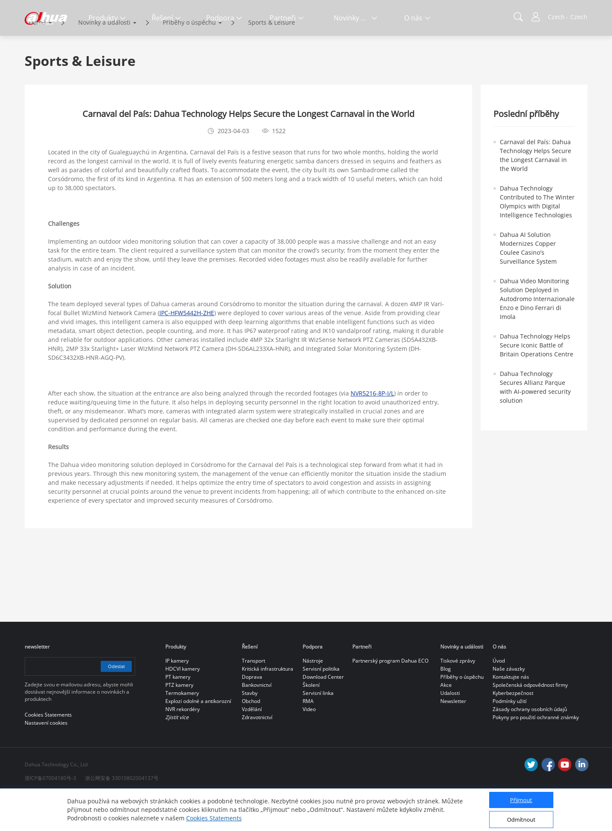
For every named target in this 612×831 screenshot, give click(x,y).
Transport (253, 696)
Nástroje (313, 696)
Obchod (251, 736)
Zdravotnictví (257, 753)
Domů (37, 58)
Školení (311, 720)
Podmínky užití (510, 736)
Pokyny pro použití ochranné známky (536, 753)
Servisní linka (318, 728)
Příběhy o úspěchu (189, 58)
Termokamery (182, 728)
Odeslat (114, 702)
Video (309, 744)
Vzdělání (252, 744)
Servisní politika (321, 704)
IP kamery (177, 696)
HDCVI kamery (182, 704)
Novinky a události (104, 58)
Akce (446, 720)
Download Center (323, 712)
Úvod (499, 696)
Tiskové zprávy (457, 696)
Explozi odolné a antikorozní (198, 736)
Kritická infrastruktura (267, 704)
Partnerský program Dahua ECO (390, 696)
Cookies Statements (214, 818)
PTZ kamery (179, 720)
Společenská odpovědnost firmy (530, 720)
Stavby (250, 728)
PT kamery (177, 712)
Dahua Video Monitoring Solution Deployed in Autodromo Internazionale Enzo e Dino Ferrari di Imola (537, 334)
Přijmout (521, 800)
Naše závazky (509, 704)
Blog (445, 704)
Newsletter (453, 736)
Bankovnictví (257, 720)
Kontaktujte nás (511, 712)
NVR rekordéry (182, 744)
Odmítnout (521, 819)
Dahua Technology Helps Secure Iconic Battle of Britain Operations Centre (536, 381)
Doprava (252, 712)
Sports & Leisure (271, 58)
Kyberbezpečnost (513, 728)
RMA (308, 736)
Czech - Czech (567, 17)
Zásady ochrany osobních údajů (530, 744)
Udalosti (450, 728)
